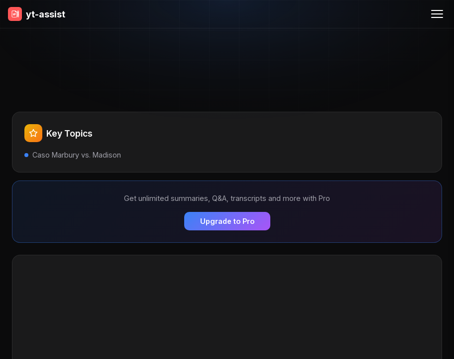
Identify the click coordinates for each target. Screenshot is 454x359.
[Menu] (437, 14)
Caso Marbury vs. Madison (76, 155)
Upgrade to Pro (227, 221)
